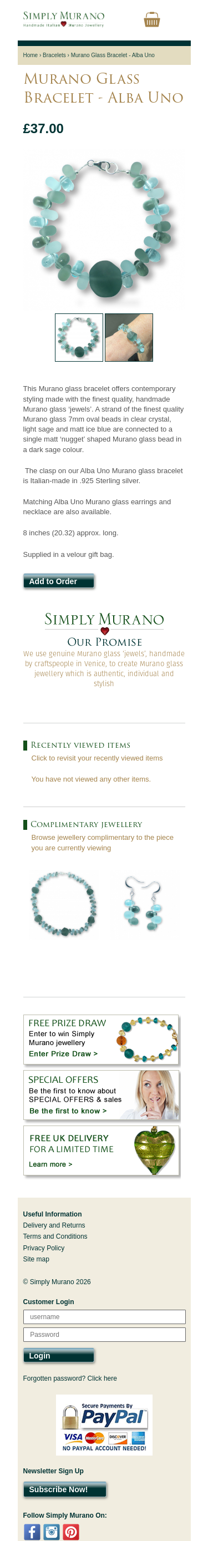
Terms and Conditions (55, 1236)
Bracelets (54, 55)
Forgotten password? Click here (70, 1378)
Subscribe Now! (58, 1489)
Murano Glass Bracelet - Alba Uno (113, 55)
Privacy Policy (44, 1248)
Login (39, 1355)
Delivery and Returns (54, 1225)
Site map (36, 1259)
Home (30, 55)
